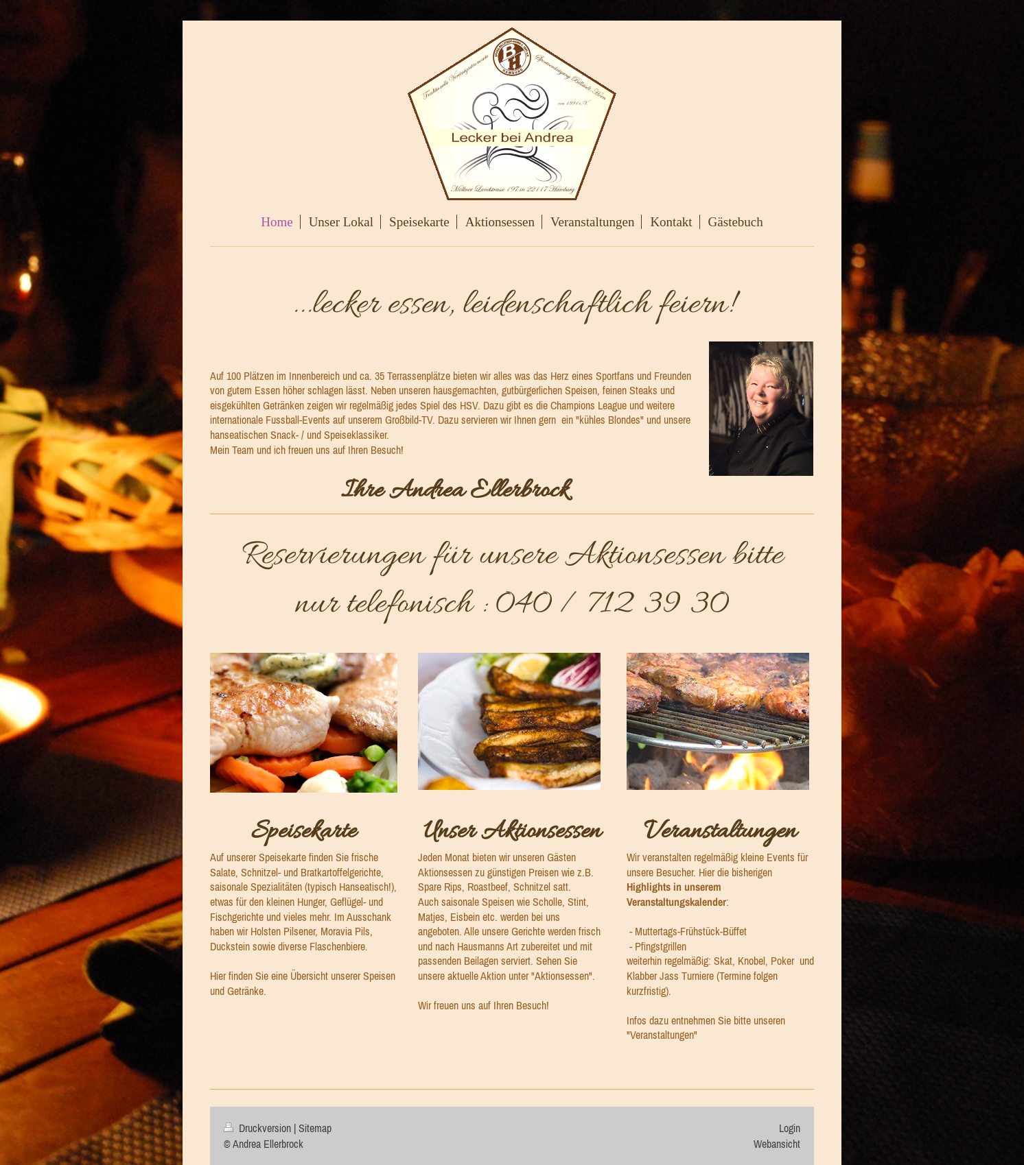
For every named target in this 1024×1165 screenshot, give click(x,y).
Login (789, 1128)
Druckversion (259, 1128)
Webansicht (777, 1144)
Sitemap (315, 1128)
